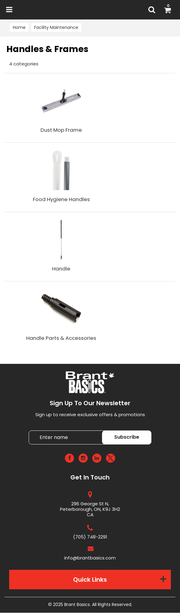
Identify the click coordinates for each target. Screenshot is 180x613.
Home (19, 27)
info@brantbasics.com (90, 558)
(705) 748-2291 (90, 537)
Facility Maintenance (56, 27)
